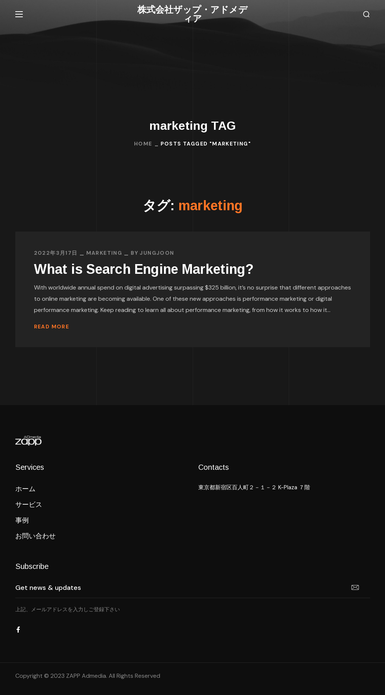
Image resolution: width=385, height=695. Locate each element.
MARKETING (104, 252)
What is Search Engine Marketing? (144, 269)
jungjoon (157, 252)
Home (143, 143)
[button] (366, 14)
